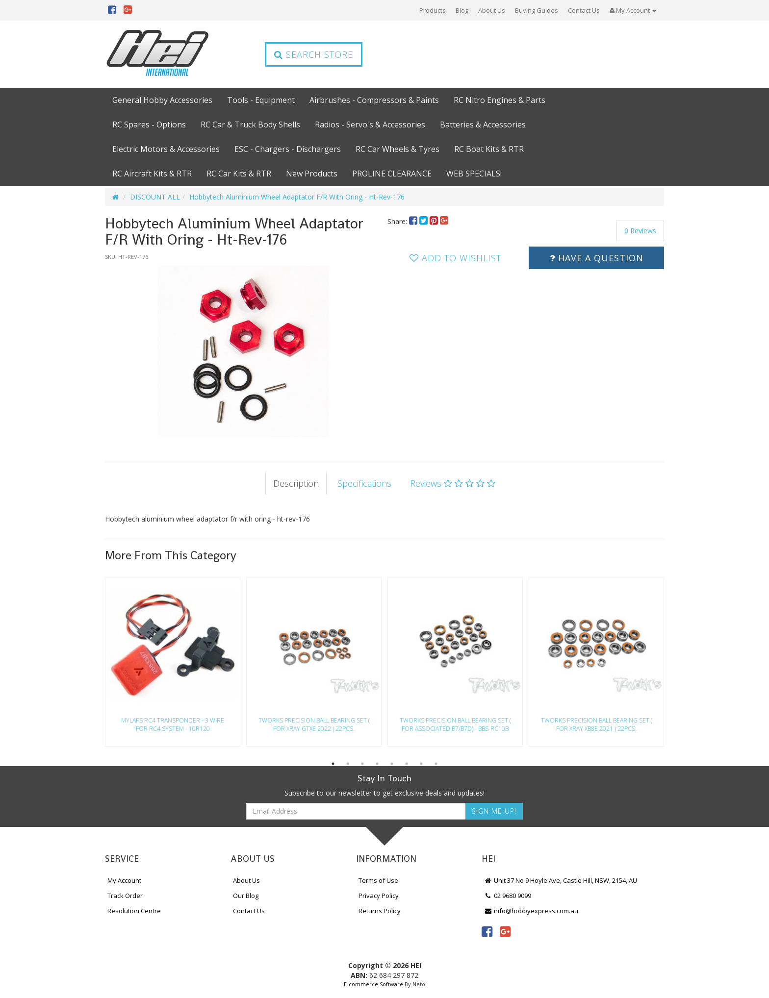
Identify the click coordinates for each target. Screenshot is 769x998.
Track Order (125, 895)
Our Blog (245, 895)
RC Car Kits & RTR (238, 173)
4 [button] (377, 764)
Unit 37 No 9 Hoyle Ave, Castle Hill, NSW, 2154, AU (560, 880)
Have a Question (596, 258)
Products (432, 10)
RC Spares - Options (149, 124)
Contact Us (584, 10)
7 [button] (421, 764)
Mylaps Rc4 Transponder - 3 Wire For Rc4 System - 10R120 (172, 724)
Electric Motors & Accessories (166, 149)
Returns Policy (380, 910)
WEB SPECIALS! (474, 173)
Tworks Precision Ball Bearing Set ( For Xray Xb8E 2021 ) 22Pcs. (596, 724)
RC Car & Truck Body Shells (250, 124)
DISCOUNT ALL (155, 196)
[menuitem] (414, 221)
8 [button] (436, 764)
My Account (124, 880)
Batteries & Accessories (483, 124)
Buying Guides (536, 10)
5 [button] (392, 764)
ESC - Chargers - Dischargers (287, 149)
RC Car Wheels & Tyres (397, 149)
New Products (311, 173)
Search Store (313, 54)
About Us (491, 10)
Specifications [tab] (364, 483)
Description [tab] (296, 483)
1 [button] (333, 764)
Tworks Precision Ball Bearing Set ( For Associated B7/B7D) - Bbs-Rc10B (455, 724)
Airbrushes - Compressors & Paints (374, 100)
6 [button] (406, 764)
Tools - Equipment (261, 100)
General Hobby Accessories (162, 100)
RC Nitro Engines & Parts (499, 100)
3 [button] (362, 764)
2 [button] (348, 764)
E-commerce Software (373, 984)
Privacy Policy (379, 895)
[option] (243, 351)
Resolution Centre (134, 910)
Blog (462, 10)
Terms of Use (378, 880)
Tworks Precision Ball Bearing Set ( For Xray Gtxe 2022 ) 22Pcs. (314, 724)
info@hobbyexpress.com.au (531, 910)
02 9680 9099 (507, 895)
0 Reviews (640, 230)
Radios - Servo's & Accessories (370, 124)
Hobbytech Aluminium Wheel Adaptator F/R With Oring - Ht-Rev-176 (297, 196)
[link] (487, 931)
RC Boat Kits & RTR (489, 149)
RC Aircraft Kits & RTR (152, 173)
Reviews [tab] (452, 483)
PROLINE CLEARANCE (392, 173)
